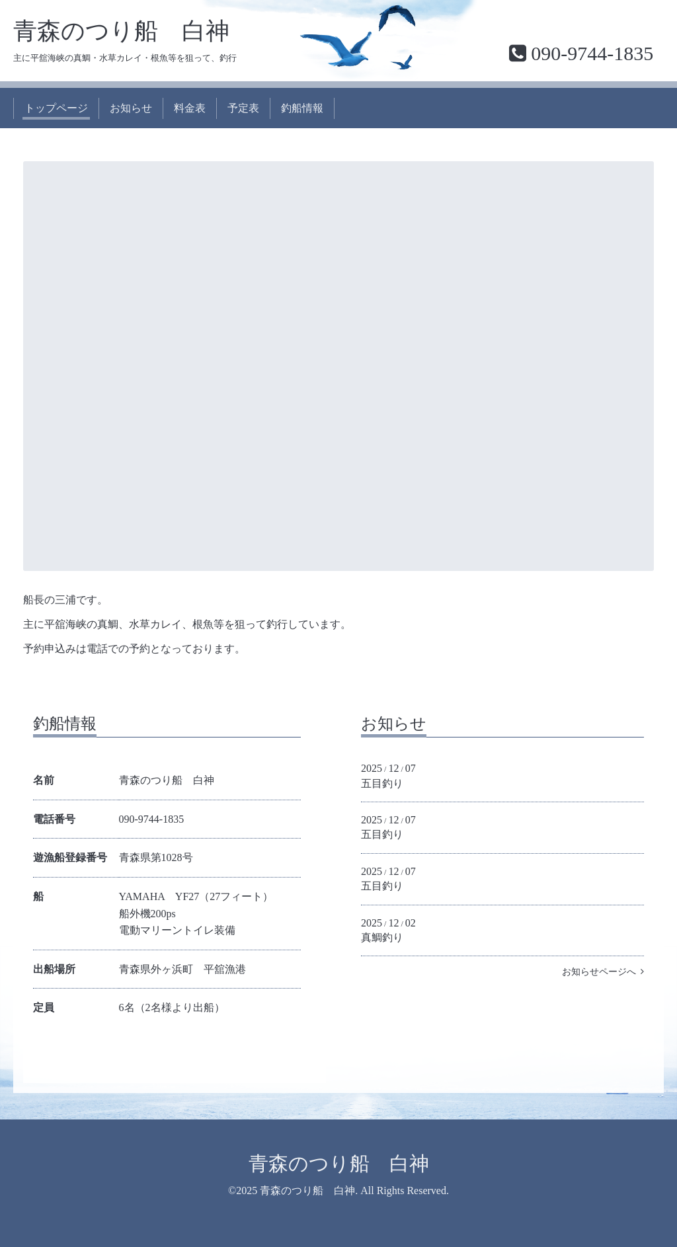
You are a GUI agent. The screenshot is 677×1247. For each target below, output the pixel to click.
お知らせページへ (603, 972)
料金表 (190, 108)
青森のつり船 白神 (121, 31)
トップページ (56, 108)
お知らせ (131, 108)
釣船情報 (302, 108)
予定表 (243, 108)
